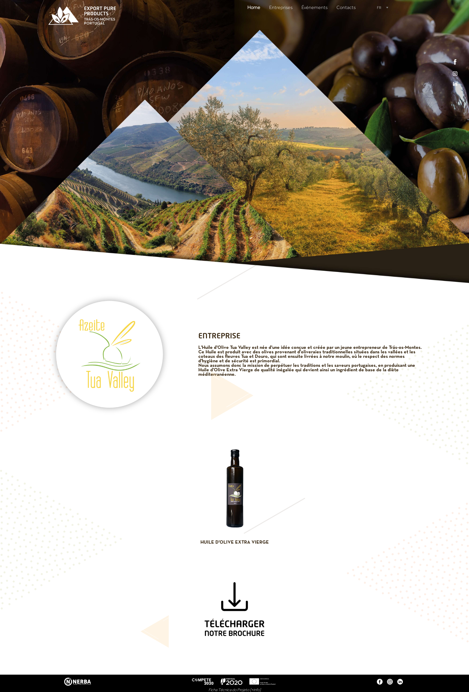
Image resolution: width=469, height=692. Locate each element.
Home (253, 7)
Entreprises (281, 7)
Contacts (346, 7)
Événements (315, 7)
